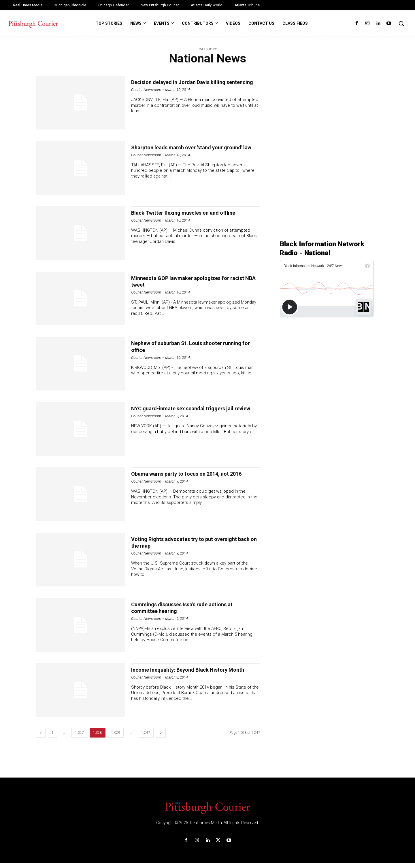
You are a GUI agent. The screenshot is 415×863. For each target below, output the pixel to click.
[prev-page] (41, 733)
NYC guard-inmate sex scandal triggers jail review (189, 411)
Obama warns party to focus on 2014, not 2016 (188, 477)
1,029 (115, 733)
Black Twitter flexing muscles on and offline (190, 212)
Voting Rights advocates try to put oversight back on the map (192, 542)
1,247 (145, 733)
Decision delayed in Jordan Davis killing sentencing (185, 85)
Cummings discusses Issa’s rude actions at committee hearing (190, 607)
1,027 (79, 733)
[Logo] (207, 807)
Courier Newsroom (146, 96)
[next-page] (161, 733)
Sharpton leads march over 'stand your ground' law (184, 150)
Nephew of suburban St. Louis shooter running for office (195, 346)
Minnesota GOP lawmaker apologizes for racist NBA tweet (187, 281)
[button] (401, 23)
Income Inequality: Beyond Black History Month (186, 673)
